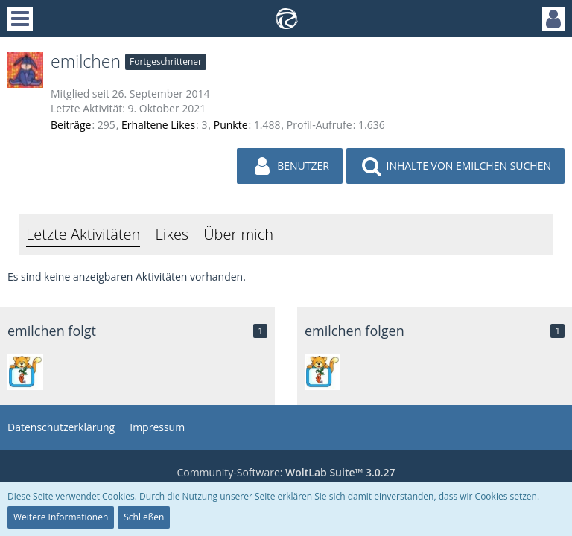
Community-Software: (286, 472)
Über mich (238, 234)
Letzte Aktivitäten (83, 234)
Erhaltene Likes (158, 125)
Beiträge (71, 125)
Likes (171, 234)
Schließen (144, 517)
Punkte (231, 125)
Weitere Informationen (60, 517)
